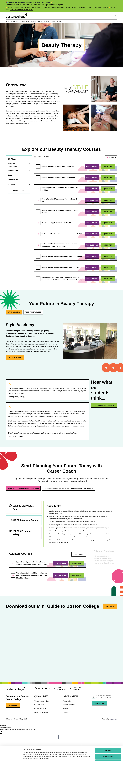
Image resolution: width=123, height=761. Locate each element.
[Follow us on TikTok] (50, 688)
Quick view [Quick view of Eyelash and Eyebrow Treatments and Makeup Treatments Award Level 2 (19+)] (108, 245)
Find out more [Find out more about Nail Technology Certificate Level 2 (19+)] (92, 223)
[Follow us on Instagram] (39, 688)
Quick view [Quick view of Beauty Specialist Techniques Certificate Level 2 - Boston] (108, 211)
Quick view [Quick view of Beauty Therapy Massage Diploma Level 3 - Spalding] (108, 256)
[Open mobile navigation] (115, 16)
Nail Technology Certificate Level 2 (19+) (57, 223)
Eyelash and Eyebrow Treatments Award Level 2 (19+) (62, 234)
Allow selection (108, 743)
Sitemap (65, 708)
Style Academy (10, 357)
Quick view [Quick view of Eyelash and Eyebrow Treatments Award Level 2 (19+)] (108, 234)
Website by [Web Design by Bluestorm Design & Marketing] (109, 719)
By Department (25, 21)
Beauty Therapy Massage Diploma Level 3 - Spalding (62, 256)
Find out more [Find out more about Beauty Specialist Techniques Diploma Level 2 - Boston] (92, 200)
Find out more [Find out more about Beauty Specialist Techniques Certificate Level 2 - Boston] (92, 211)
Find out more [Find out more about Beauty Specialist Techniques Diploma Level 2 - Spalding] (92, 189)
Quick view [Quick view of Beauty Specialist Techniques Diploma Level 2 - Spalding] (108, 189)
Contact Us (99, 703)
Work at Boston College (41, 701)
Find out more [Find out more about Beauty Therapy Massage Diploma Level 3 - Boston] (92, 267)
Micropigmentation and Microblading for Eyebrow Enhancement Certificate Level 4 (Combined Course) (62, 279)
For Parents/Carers (40, 708)
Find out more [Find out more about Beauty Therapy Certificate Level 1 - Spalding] (92, 166)
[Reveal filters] (19, 164)
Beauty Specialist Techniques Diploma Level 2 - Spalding (60, 189)
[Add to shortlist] (38, 166)
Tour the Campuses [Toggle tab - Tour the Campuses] (28, 312)
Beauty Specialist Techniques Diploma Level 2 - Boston (60, 200)
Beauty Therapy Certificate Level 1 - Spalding (59, 166)
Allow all (108, 737)
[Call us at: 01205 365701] (60, 688)
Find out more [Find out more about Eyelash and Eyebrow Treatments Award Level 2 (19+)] (92, 234)
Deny (108, 749)
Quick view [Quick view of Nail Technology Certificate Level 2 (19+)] (108, 223)
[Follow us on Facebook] (36, 688)
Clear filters (18, 190)
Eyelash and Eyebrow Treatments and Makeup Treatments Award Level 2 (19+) (59, 245)
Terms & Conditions (69, 705)
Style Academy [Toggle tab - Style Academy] (9, 312)
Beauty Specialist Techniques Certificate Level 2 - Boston (60, 211)
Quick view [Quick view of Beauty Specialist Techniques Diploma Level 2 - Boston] (108, 200)
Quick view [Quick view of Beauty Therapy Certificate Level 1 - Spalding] (108, 166)
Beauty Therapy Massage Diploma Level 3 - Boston (61, 267)
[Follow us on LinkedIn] (42, 688)
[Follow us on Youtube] (46, 688)
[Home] (7, 21)
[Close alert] (116, 6)
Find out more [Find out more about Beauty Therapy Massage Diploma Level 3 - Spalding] (92, 256)
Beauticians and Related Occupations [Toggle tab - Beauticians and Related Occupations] (23, 488)
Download (13, 705)
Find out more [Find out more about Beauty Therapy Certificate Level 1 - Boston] (92, 177)
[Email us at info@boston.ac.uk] (75, 688)
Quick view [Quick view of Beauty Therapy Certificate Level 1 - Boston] (108, 177)
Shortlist (111, 158)
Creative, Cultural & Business (41, 21)
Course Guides (39, 705)
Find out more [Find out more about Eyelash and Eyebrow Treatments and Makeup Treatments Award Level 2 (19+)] (92, 245)
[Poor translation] (1, 732)
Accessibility (67, 701)
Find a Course (14, 21)
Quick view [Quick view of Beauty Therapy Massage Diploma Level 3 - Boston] (108, 267)
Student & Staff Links (41, 712)
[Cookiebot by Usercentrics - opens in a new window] (11, 757)
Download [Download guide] (110, 606)
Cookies (65, 712)
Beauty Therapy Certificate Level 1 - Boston (58, 177)
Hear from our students (104, 405)
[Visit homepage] (16, 15)
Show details (94, 757)
